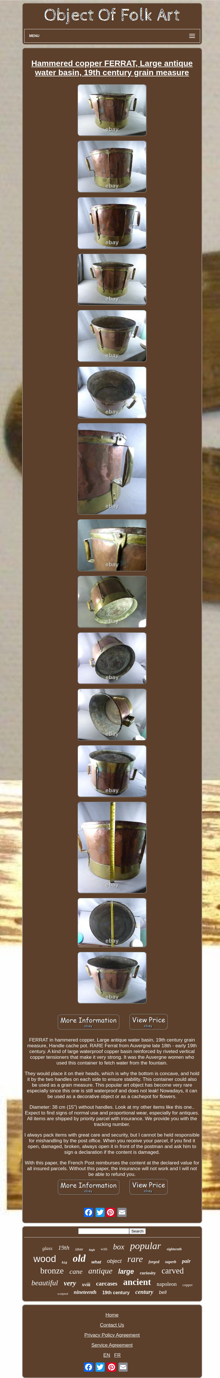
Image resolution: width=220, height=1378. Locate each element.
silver (79, 1249)
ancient (137, 1282)
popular (145, 1245)
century (144, 1292)
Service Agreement (112, 1345)
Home (112, 1315)
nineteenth (85, 1292)
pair (186, 1261)
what (96, 1261)
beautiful (44, 1283)
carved (173, 1270)
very (70, 1283)
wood (44, 1258)
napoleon (167, 1284)
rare (135, 1259)
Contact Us (112, 1325)
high (92, 1249)
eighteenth (174, 1249)
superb (170, 1262)
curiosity (148, 1273)
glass (47, 1248)
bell (163, 1292)
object (114, 1261)
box (118, 1246)
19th (63, 1247)
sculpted (63, 1293)
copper (187, 1285)
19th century (115, 1292)
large (126, 1271)
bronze (52, 1270)
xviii (86, 1284)
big (64, 1262)
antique (100, 1270)
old (79, 1258)
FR (117, 1355)
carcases (106, 1283)
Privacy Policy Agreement (112, 1335)
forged (154, 1262)
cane (76, 1271)
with (104, 1249)
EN (106, 1355)
